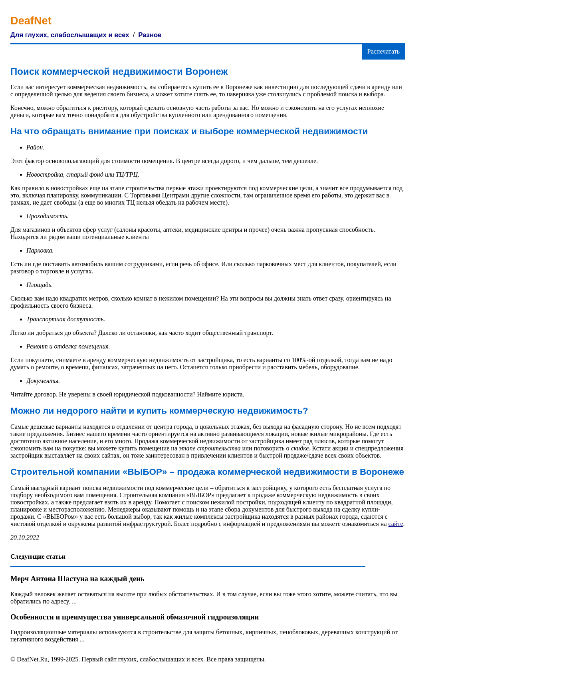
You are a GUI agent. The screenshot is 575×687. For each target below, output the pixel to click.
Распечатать (383, 51)
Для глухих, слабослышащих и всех (69, 35)
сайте (396, 523)
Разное (149, 35)
